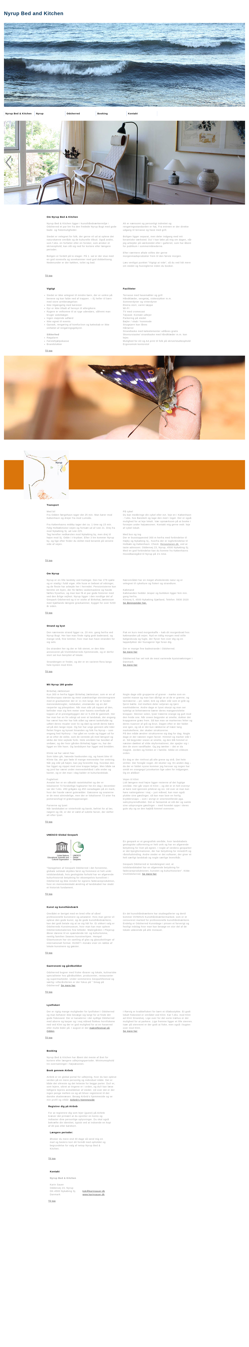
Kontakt (133, 113)
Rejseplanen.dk (169, 544)
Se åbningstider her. (135, 603)
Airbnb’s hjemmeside (82, 1100)
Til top (48, 275)
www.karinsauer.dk (94, 1194)
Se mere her (130, 652)
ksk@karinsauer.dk (94, 1191)
